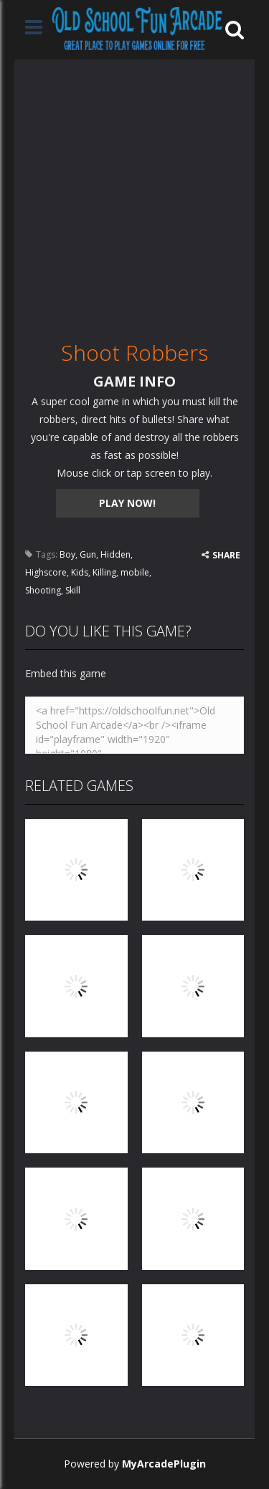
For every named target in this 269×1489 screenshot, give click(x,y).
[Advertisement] (134, 193)
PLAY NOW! (127, 503)
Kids (79, 572)
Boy (67, 554)
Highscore (46, 572)
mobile (135, 572)
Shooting (43, 590)
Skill (72, 590)
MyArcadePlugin (164, 1463)
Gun (88, 554)
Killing (104, 572)
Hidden (115, 554)
